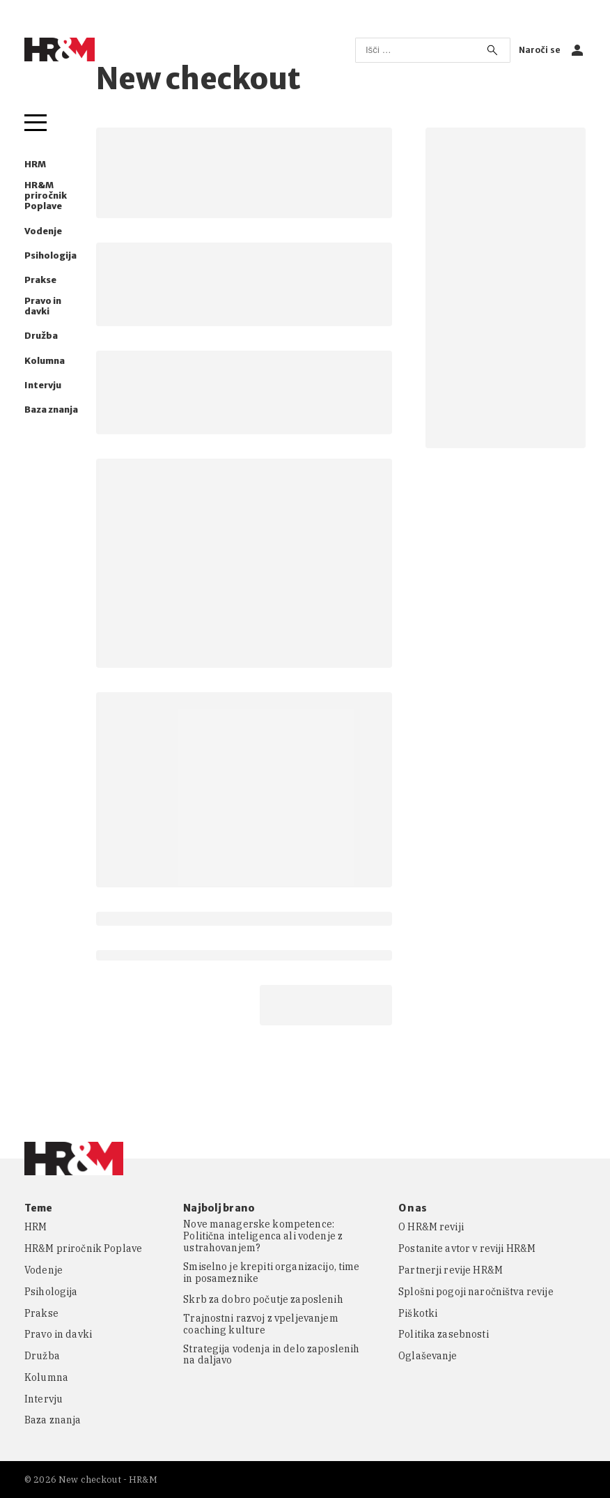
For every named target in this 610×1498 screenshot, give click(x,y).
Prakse (40, 280)
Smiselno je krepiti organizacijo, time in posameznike (271, 1273)
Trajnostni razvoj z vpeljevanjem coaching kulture (260, 1324)
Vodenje (43, 231)
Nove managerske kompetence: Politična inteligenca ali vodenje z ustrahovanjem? (263, 1235)
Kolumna (44, 361)
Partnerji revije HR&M (450, 1270)
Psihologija (50, 255)
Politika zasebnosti (443, 1334)
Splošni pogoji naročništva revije (476, 1292)
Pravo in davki (42, 306)
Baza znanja (51, 409)
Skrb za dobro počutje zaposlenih (263, 1300)
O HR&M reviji (431, 1227)
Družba (41, 335)
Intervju (42, 385)
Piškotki (417, 1314)
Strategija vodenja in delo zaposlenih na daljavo (271, 1355)
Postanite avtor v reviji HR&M (466, 1249)
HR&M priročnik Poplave (45, 195)
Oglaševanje (428, 1356)
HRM (35, 164)
